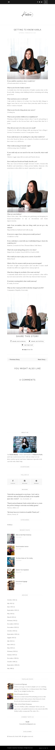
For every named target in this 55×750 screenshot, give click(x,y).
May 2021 (10, 613)
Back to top (43, 748)
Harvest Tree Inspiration (22, 570)
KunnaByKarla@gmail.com (27, 724)
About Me (30, 349)
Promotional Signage (21, 581)
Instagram (24, 481)
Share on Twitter (37, 341)
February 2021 (11, 620)
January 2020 (11, 655)
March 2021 (10, 617)
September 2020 (12, 634)
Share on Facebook (19, 341)
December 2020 (12, 624)
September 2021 (12, 610)
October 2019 (11, 661)
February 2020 (11, 651)
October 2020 (11, 631)
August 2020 (10, 637)
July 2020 (10, 641)
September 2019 (12, 665)
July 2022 (10, 603)
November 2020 (12, 627)
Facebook (13, 481)
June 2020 (10, 644)
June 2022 (10, 607)
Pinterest (36, 481)
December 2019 (12, 658)
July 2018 (9, 668)
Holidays (9, 525)
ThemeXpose (20, 747)
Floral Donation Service (22, 546)
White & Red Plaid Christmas (23, 535)
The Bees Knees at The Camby (24, 558)
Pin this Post (28, 345)
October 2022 (11, 600)
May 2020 (10, 648)
